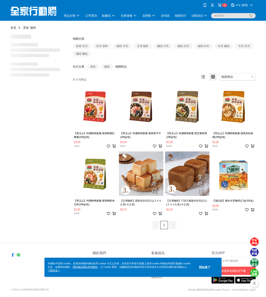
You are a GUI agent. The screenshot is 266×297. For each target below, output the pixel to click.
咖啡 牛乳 (122, 46)
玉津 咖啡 (143, 46)
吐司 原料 (102, 46)
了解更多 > (54, 270)
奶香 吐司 (82, 46)
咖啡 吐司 (203, 46)
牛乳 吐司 (244, 46)
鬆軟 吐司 (183, 46)
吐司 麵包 (224, 46)
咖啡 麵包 (82, 53)
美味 (26, 27)
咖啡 (33, 27)
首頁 (13, 27)
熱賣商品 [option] (227, 76)
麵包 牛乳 (163, 46)
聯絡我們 (156, 277)
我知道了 (205, 267)
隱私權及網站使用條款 (85, 267)
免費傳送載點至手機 (233, 270)
